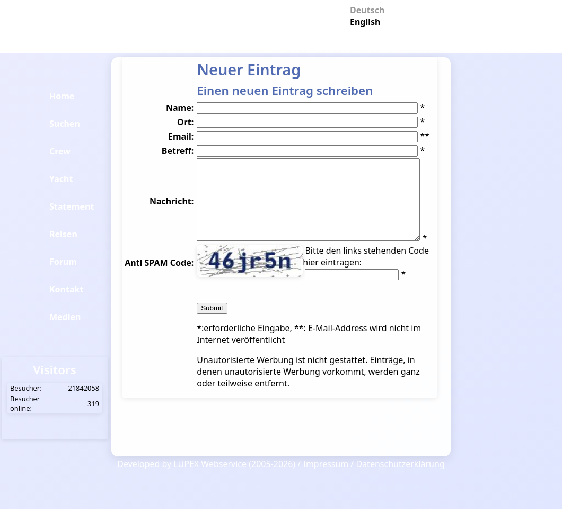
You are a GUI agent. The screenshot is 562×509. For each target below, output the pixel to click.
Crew (60, 151)
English (363, 21)
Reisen (63, 234)
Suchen (64, 124)
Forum (63, 262)
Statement (71, 206)
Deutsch (363, 9)
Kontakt (66, 289)
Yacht (61, 179)
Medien (65, 317)
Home (61, 96)
